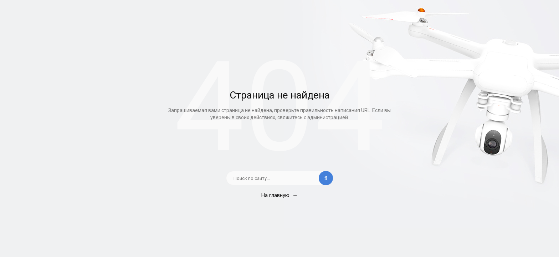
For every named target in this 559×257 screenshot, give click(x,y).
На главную (279, 195)
